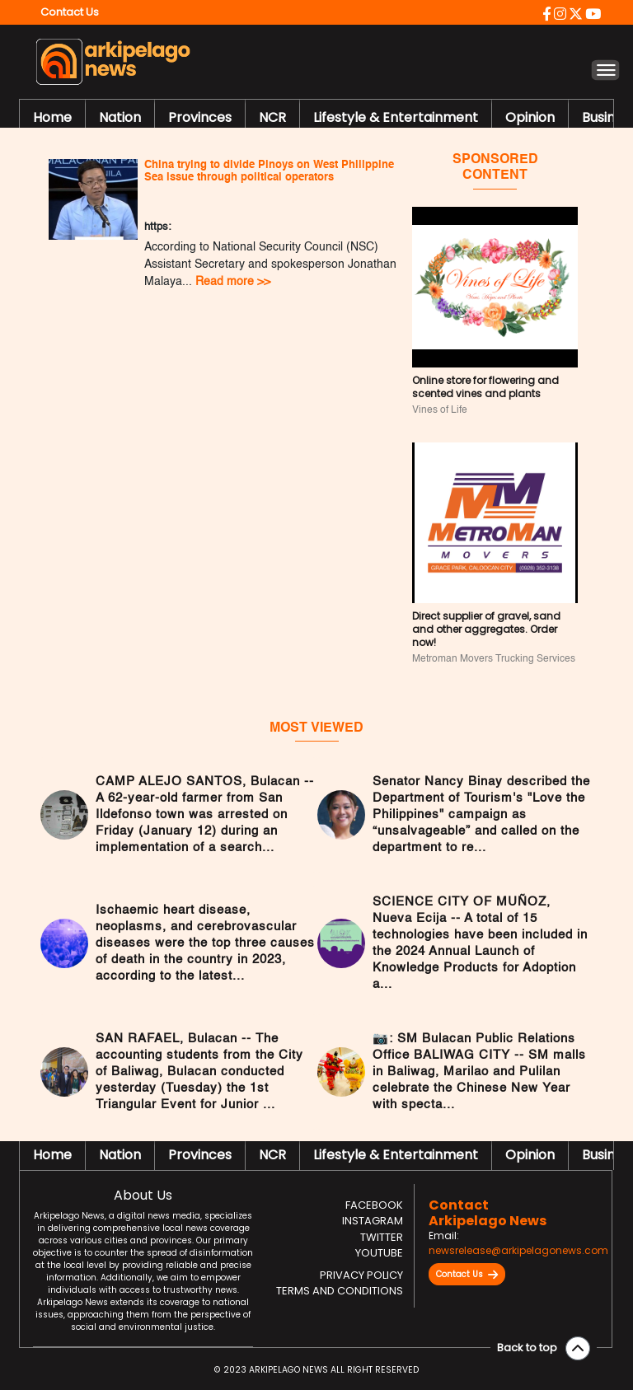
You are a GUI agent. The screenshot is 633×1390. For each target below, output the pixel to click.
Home (52, 117)
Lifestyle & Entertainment (395, 117)
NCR (272, 117)
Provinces (200, 117)
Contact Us (467, 1274)
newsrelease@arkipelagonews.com (518, 1250)
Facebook (374, 1205)
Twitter (381, 1237)
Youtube (379, 1253)
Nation (120, 117)
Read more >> (232, 282)
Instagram (372, 1221)
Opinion (530, 117)
